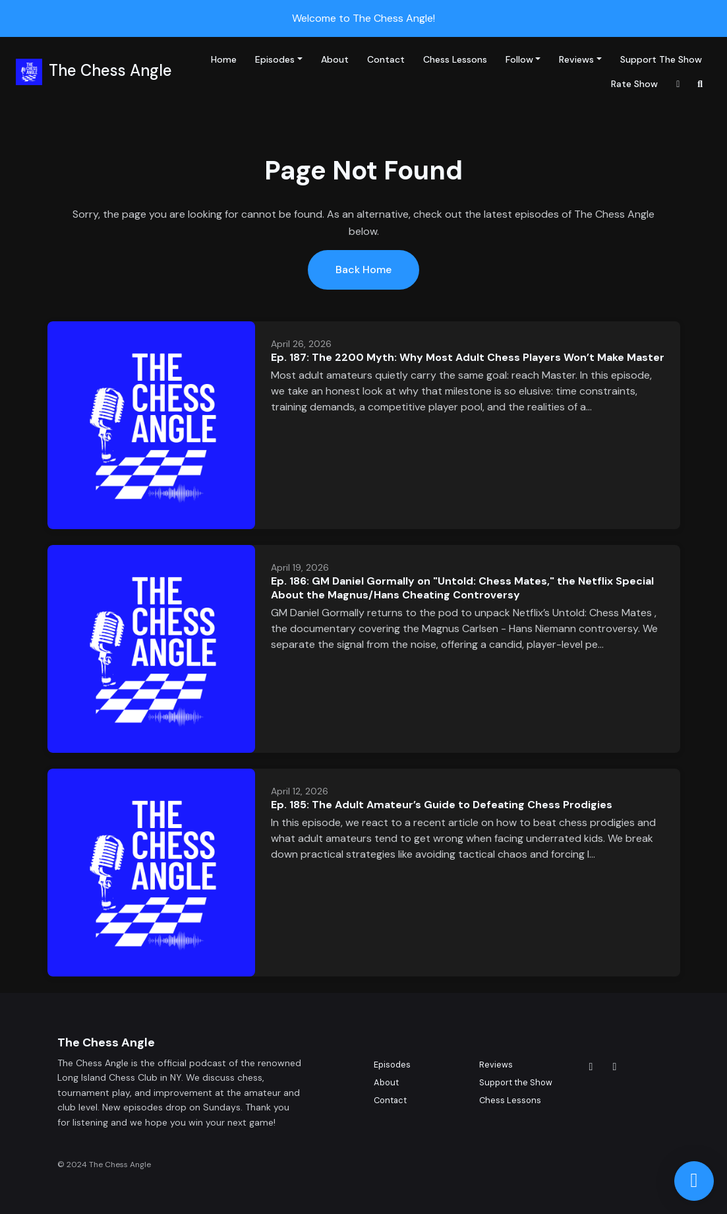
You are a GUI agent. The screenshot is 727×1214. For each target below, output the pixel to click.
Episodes (275, 59)
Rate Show (634, 84)
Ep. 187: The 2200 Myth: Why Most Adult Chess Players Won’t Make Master (467, 357)
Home (224, 59)
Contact (386, 59)
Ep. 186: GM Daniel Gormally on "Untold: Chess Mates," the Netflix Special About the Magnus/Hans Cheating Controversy (462, 588)
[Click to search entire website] (700, 84)
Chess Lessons (455, 59)
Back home (363, 269)
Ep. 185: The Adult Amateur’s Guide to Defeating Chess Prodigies (441, 805)
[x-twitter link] (678, 84)
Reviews (576, 59)
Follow (519, 59)
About (335, 59)
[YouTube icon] (615, 1067)
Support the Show (661, 59)
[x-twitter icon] (591, 1067)
